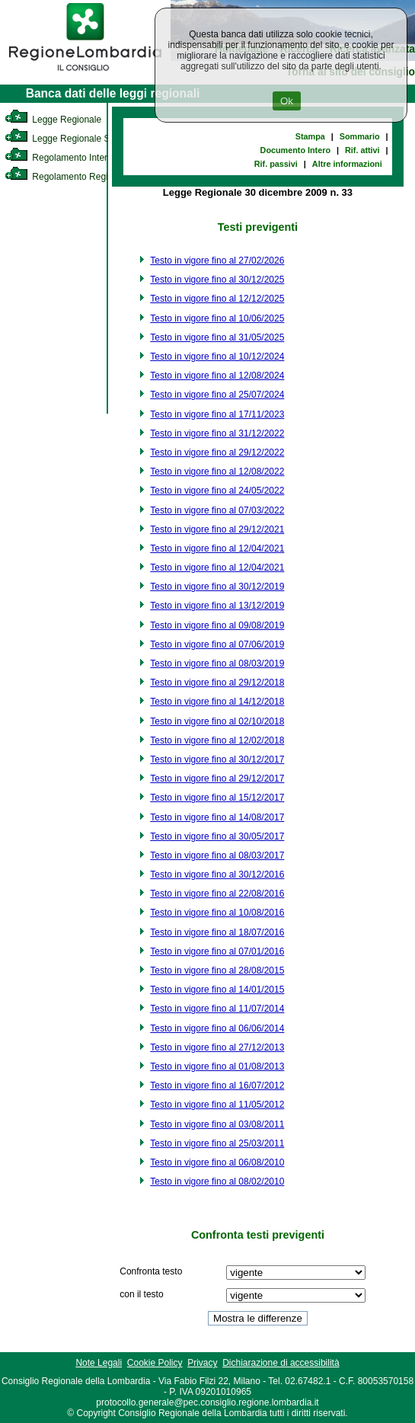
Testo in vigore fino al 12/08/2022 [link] (217, 471)
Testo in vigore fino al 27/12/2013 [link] (217, 1047)
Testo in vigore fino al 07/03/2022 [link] (217, 510)
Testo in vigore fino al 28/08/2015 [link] (217, 970)
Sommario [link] (360, 136)
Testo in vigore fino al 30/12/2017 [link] (217, 759)
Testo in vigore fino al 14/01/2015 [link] (217, 989)
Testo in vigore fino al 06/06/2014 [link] (217, 1028)
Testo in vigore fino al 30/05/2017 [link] (217, 836)
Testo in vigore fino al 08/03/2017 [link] (217, 855)
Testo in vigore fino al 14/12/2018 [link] (217, 701)
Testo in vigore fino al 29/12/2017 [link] (217, 778)
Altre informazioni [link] (347, 163)
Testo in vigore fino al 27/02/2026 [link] (217, 260)
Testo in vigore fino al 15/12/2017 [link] (217, 797)
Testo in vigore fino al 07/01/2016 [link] (217, 951)
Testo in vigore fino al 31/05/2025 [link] (217, 337)
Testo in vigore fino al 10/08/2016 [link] (217, 912)
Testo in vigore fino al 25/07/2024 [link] (217, 394)
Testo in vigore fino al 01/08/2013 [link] (217, 1066)
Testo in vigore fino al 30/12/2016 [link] (217, 874)
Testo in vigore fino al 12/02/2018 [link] (217, 740)
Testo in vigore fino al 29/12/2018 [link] (217, 682)
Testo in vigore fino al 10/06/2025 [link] (217, 318)
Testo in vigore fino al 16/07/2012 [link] (217, 1085)
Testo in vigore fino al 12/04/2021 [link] (217, 548)
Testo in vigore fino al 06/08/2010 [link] (217, 1162)
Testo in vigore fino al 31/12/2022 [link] (217, 433)
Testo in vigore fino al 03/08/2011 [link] (217, 1124)
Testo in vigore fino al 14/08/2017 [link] (217, 817)
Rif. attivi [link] (362, 150)
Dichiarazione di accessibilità (280, 1362)
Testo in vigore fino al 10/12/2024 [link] (217, 356)
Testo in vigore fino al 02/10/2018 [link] (217, 721)
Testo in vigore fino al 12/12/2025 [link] (217, 298)
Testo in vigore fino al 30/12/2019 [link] (217, 586)
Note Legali (98, 1362)
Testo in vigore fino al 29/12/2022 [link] (217, 452)
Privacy (202, 1362)
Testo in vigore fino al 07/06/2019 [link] (217, 644)
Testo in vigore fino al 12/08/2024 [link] (217, 375)
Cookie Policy (155, 1362)
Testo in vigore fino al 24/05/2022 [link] (217, 490)
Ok (286, 101)
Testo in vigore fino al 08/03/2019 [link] (217, 663)
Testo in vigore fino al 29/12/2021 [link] (217, 529)
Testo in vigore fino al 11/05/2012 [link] (217, 1104)
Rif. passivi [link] (276, 163)
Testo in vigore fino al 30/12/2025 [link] (217, 279)
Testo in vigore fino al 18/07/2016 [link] (217, 932)
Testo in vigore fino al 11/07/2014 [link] (217, 1008)
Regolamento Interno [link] (61, 157)
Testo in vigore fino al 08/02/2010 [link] (217, 1181)
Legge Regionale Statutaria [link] (74, 138)
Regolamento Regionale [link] (67, 176)
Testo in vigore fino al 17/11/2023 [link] (217, 414)
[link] (85, 73)
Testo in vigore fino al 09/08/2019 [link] (217, 625)
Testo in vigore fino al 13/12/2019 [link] (217, 605)
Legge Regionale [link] (53, 119)
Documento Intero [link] (295, 150)
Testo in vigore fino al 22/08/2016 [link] (217, 893)
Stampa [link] (310, 136)
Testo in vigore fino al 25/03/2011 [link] (217, 1143)
